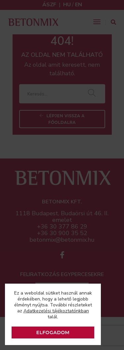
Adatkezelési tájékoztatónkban (56, 311)
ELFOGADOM (53, 332)
